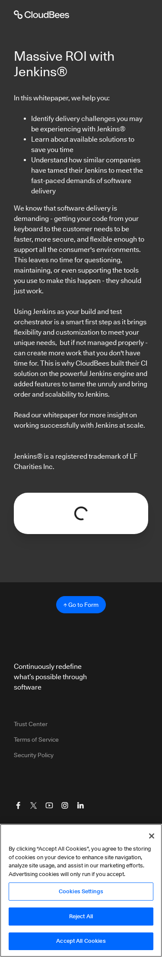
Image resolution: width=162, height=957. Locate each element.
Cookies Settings (81, 891)
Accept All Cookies (80, 941)
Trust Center (31, 724)
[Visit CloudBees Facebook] (18, 805)
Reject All (81, 916)
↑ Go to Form (81, 604)
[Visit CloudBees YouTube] (49, 805)
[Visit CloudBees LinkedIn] (80, 805)
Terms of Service (36, 739)
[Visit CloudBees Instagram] (64, 805)
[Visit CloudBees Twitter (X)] (33, 805)
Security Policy (34, 755)
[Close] (151, 836)
